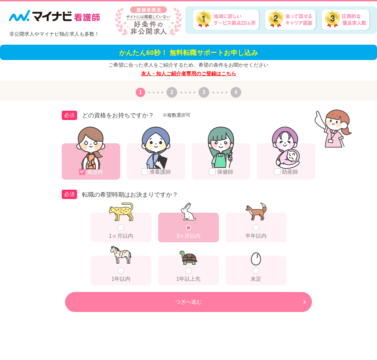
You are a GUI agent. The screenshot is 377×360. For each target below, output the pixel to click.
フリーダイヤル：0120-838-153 (26, 351)
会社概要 (330, 353)
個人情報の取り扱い (360, 353)
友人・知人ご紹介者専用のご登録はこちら (188, 73)
